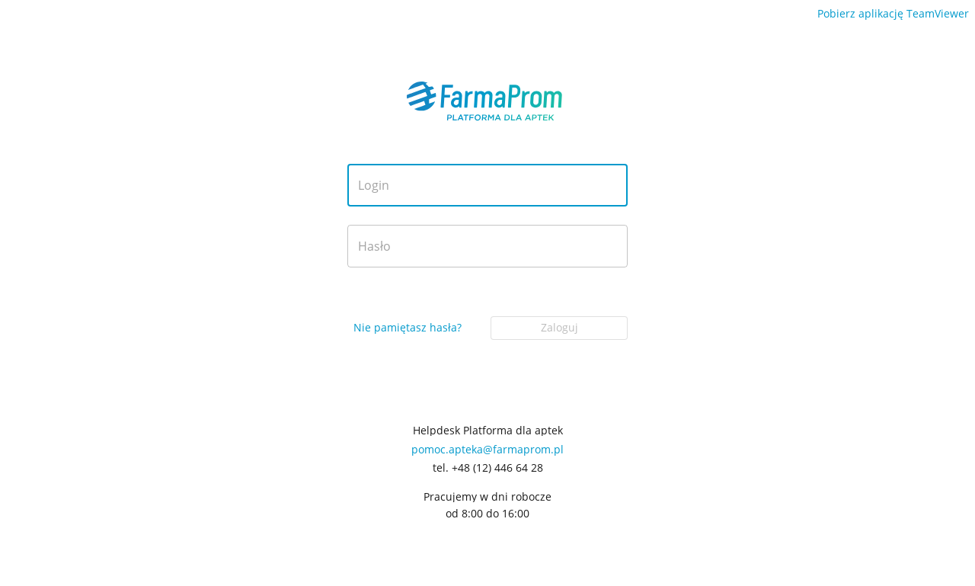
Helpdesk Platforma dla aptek (488, 430)
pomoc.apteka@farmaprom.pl (487, 449)
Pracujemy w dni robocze (487, 497)
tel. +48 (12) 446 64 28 (488, 468)
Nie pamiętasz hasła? (407, 327)
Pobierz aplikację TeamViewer (893, 13)
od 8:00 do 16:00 (487, 513)
